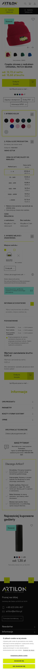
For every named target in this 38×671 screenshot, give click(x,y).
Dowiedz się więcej (28, 650)
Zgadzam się (19, 661)
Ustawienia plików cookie (19, 655)
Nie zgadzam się (19, 666)
